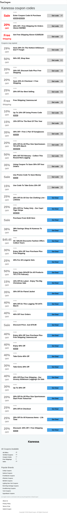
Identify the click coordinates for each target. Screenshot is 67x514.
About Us (5, 501)
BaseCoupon (5, 2)
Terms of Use (6, 506)
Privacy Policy (6, 503)
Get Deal (55, 198)
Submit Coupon (7, 509)
